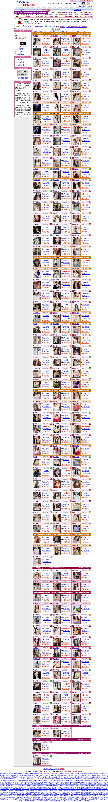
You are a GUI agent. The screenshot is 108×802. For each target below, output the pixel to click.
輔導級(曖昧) (40, 26)
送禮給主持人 (46, 41)
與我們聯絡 (82, 6)
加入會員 (89, 6)
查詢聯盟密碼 (23, 78)
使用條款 (21, 65)
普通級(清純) (51, 26)
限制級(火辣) (29, 26)
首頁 (22, 10)
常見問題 (21, 59)
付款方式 (21, 62)
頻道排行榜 (77, 10)
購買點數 (19, 49)
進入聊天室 (65, 39)
